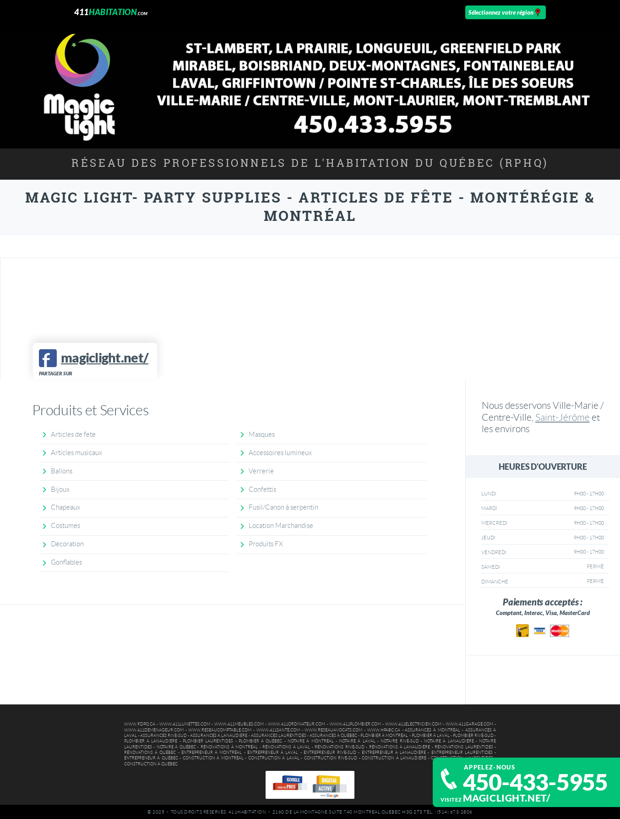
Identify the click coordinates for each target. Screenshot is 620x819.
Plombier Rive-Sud (473, 735)
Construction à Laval (273, 758)
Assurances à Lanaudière (218, 735)
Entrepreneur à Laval (273, 752)
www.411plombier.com (355, 724)
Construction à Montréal (213, 758)
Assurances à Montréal (432, 730)
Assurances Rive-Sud (163, 735)
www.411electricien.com (413, 724)
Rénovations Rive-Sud (339, 747)
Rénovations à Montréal (229, 747)
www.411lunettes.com (184, 724)
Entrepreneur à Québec (151, 758)
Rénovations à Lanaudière (399, 747)
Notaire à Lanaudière (449, 741)
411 (110, 12)
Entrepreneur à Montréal (211, 752)
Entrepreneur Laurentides (462, 752)
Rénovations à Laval (286, 747)
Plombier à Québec (261, 741)
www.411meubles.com (239, 724)
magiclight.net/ (506, 797)
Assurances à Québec (333, 735)
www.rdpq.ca (139, 724)
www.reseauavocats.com (333, 730)
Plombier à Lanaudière (151, 741)
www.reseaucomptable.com (219, 730)
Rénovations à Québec (150, 752)
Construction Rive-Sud (331, 758)
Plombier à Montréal (384, 735)
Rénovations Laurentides (464, 747)
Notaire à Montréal (311, 741)
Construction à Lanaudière (394, 758)
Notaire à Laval (357, 741)
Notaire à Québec (176, 747)
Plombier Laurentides (208, 741)
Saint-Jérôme (562, 417)
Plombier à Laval (431, 735)
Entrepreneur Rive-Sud (330, 752)
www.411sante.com (278, 730)
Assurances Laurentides (278, 735)
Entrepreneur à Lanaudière (394, 752)
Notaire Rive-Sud (400, 741)
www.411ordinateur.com (296, 724)
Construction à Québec (151, 764)
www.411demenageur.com (154, 730)
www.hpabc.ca (383, 730)
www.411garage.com (469, 724)
